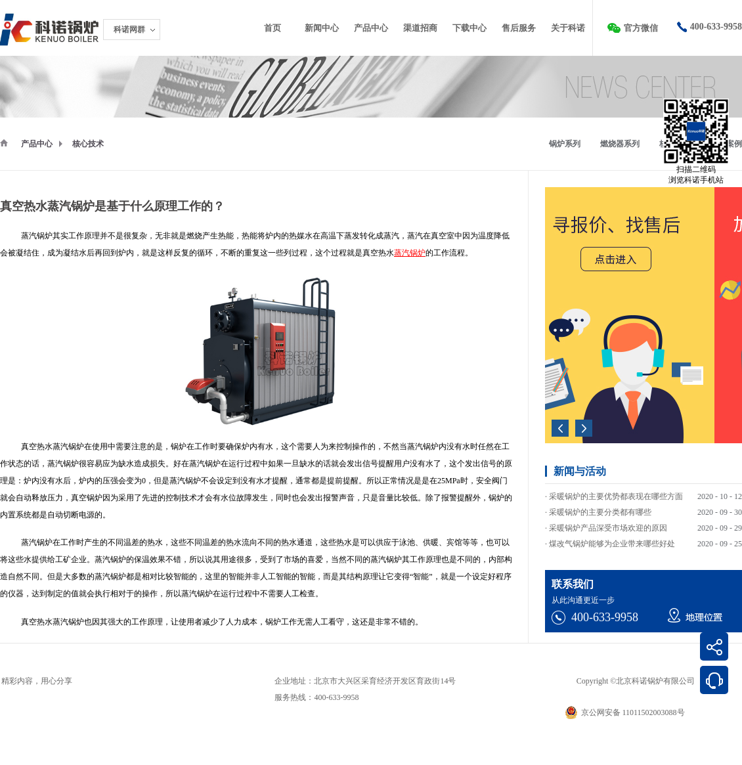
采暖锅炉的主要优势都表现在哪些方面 (616, 498)
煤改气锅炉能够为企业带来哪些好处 (612, 545)
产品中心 (37, 143)
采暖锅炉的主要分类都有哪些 (600, 514)
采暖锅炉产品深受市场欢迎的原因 (608, 530)
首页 (272, 28)
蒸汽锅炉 (410, 252)
